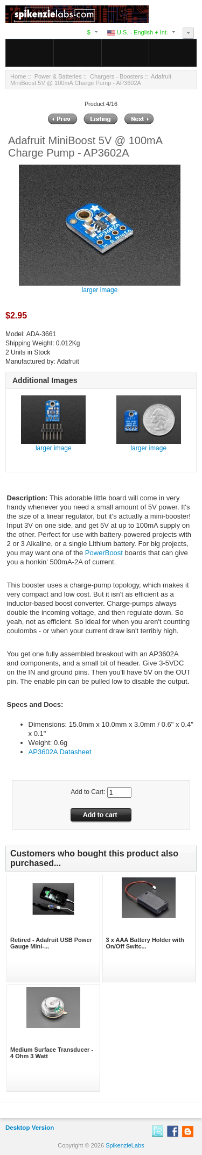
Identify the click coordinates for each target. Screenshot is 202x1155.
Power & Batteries (58, 76)
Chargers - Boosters (116, 76)
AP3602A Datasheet (60, 752)
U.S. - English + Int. (137, 32)
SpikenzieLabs (125, 1145)
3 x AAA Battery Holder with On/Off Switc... (145, 943)
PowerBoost (104, 553)
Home (18, 76)
